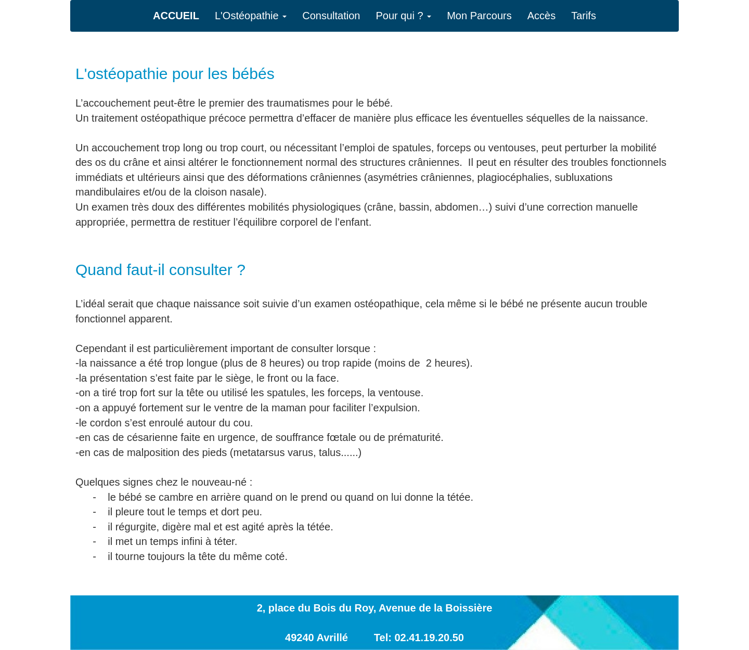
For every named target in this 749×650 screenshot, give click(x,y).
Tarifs (583, 15)
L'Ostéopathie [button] (251, 15)
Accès (541, 15)
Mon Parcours (479, 15)
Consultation (331, 15)
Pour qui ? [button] (403, 15)
